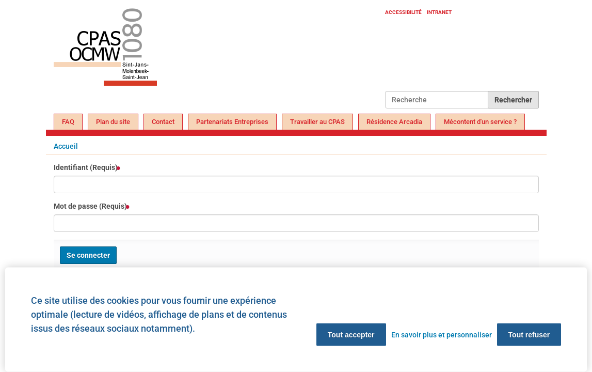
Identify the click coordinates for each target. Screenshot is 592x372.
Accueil (66, 146)
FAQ (68, 122)
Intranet (439, 12)
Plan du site (113, 122)
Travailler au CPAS (317, 122)
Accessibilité (403, 12)
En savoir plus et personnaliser (441, 335)
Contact (163, 122)
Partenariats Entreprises (232, 122)
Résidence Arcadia (394, 122)
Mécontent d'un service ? (480, 122)
